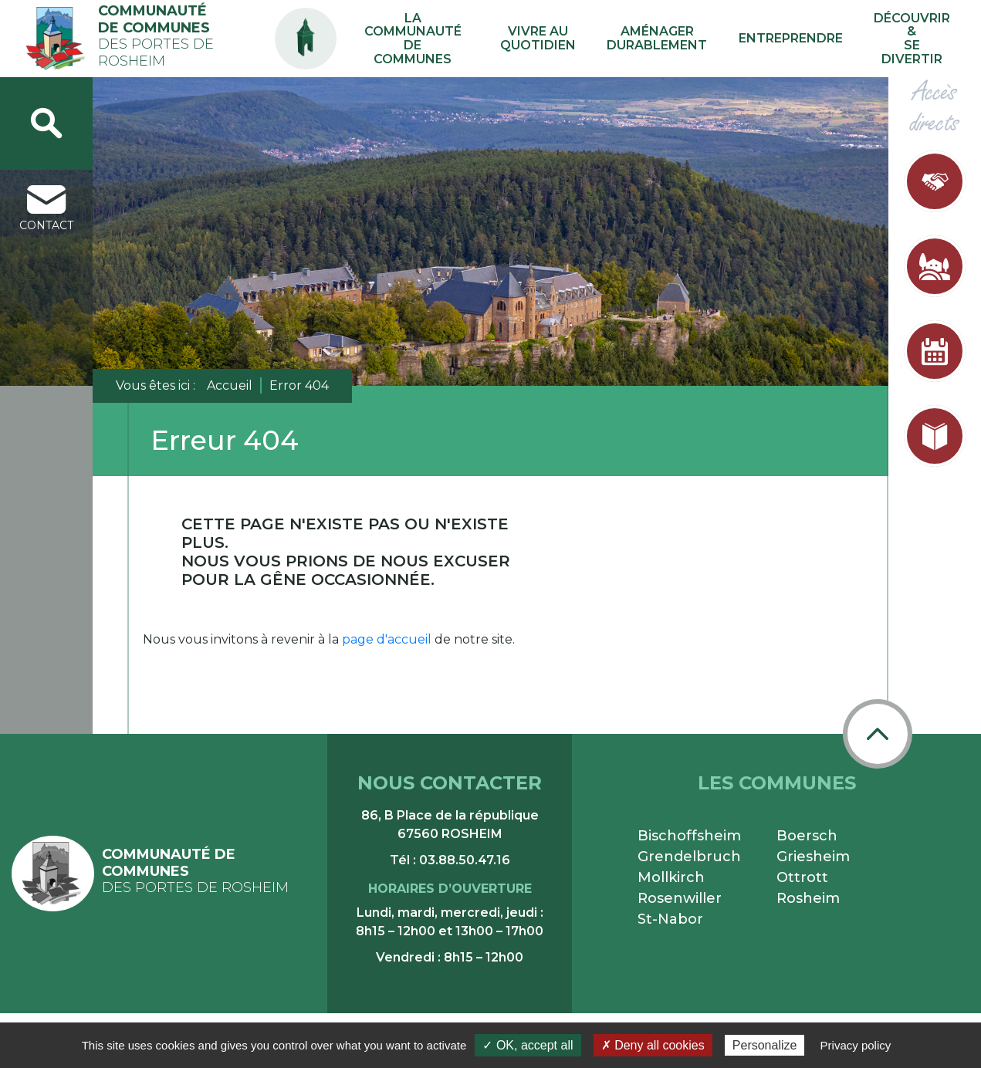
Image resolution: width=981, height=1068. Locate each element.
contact (46, 208)
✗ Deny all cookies (653, 1045)
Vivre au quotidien (580, 38)
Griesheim (813, 856)
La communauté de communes (459, 38)
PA (350, 25)
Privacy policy (855, 1045)
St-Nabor (670, 919)
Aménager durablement (683, 38)
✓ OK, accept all (527, 1045)
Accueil (229, 385)
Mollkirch (671, 877)
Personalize (764, 1045)
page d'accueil (386, 639)
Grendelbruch (689, 856)
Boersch (806, 835)
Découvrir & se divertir (912, 38)
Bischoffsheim (689, 835)
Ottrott (802, 877)
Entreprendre (800, 38)
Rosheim (808, 898)
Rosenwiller (680, 898)
